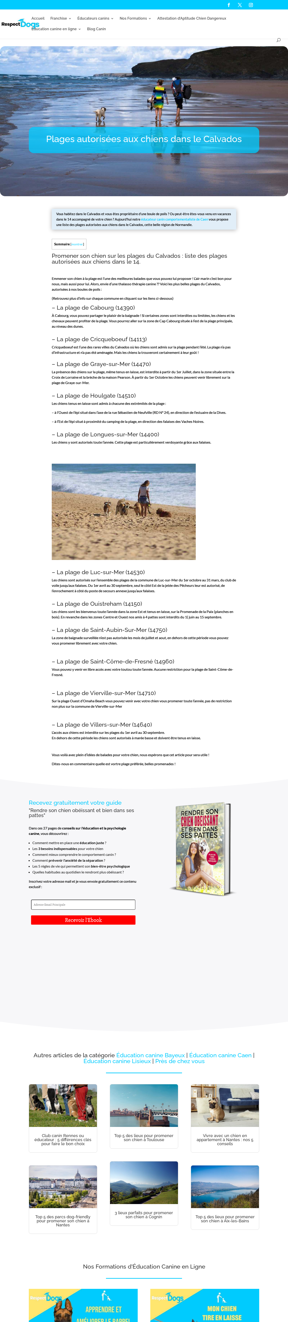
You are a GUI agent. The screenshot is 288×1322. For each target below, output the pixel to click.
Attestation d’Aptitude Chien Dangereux (191, 19)
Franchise (58, 19)
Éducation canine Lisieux (117, 979)
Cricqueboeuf (108, 339)
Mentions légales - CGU (145, 1310)
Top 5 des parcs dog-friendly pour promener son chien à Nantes (62, 1139)
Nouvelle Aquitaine (39, 1315)
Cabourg (102, 307)
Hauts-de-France (243, 1310)
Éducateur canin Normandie (218, 1310)
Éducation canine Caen (220, 973)
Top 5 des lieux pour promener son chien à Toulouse (143, 1055)
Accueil (38, 19)
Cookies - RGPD (168, 1310)
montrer (77, 244)
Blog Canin (96, 29)
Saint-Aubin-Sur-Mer (118, 629)
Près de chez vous (180, 979)
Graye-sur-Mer (110, 364)
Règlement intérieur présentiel (104, 1315)
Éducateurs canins (93, 19)
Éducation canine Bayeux (150, 973)
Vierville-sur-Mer (112, 693)
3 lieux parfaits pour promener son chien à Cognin (144, 1133)
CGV (198, 1310)
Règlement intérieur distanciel (68, 1315)
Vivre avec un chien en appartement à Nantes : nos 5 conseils (225, 1057)
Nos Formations (133, 19)
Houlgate (102, 395)
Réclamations (186, 1310)
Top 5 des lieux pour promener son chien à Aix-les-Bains (225, 1137)
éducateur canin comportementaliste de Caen (174, 219)
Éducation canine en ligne (54, 29)
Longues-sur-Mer (114, 434)
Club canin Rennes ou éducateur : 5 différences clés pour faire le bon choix (62, 1057)
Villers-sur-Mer (110, 724)
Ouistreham (106, 603)
